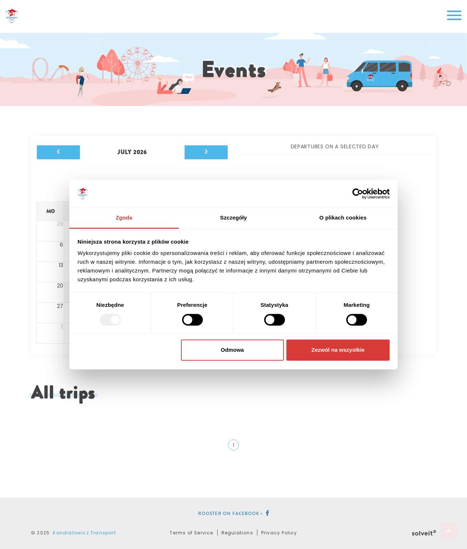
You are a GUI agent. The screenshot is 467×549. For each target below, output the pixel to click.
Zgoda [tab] (124, 218)
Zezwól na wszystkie (337, 350)
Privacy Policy (279, 533)
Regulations (237, 533)
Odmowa (232, 350)
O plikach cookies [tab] (342, 218)
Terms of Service (191, 533)
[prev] (58, 152)
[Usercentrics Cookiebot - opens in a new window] (358, 193)
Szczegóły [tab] (233, 218)
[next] (206, 152)
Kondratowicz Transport (84, 533)
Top (448, 530)
